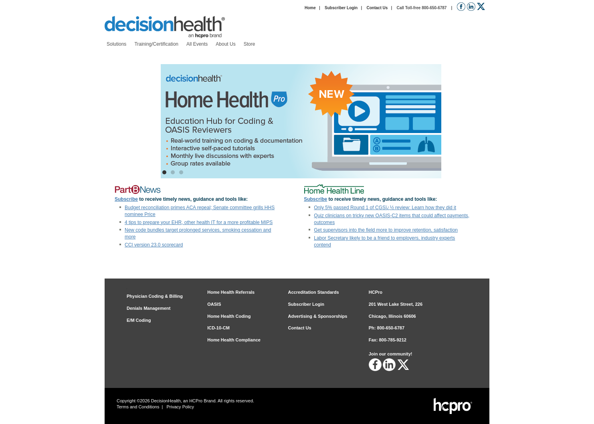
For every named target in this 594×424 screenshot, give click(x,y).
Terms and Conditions (138, 406)
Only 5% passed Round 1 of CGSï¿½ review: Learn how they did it (385, 207)
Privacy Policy (180, 406)
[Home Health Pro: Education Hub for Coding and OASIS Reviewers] (301, 121)
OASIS (214, 304)
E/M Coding (139, 320)
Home (310, 8)
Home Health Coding (229, 316)
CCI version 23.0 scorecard (154, 245)
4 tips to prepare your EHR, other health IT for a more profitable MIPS (199, 222)
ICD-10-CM (218, 327)
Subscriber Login (341, 8)
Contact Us (377, 8)
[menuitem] (116, 44)
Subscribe (126, 199)
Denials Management (148, 308)
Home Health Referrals (231, 292)
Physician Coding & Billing (155, 296)
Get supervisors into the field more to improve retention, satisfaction (386, 230)
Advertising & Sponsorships (318, 316)
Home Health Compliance (234, 339)
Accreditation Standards (313, 292)
